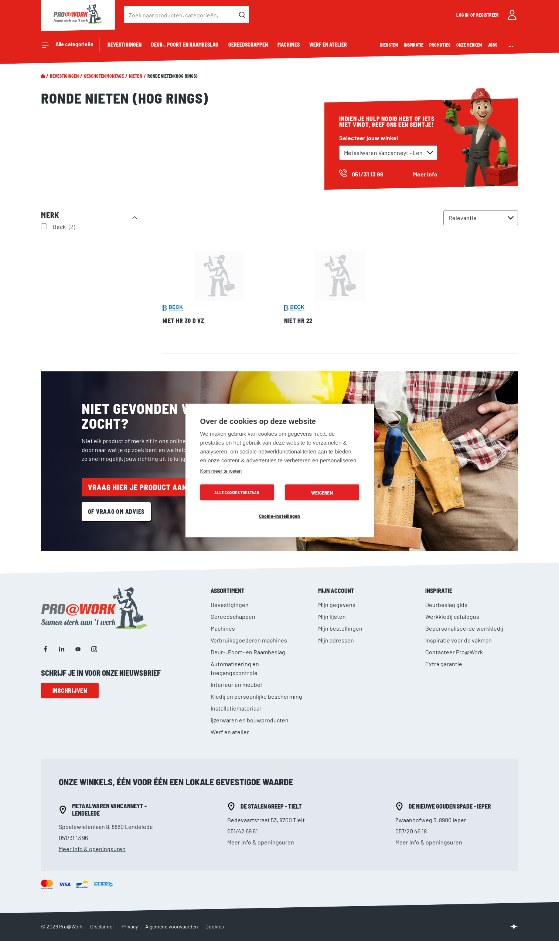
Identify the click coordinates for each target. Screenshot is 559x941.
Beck (65, 226)
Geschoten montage (104, 75)
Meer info (425, 174)
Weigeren (322, 492)
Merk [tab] (50, 214)
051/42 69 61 (242, 830)
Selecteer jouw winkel (368, 137)
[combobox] (186, 15)
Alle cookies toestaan (236, 492)
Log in (462, 14)
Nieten (135, 75)
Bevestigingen (64, 75)
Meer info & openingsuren (92, 848)
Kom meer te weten (221, 471)
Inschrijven (69, 690)
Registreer (487, 14)
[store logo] (78, 15)
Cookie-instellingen (279, 516)
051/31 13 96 (73, 837)
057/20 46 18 (411, 830)
